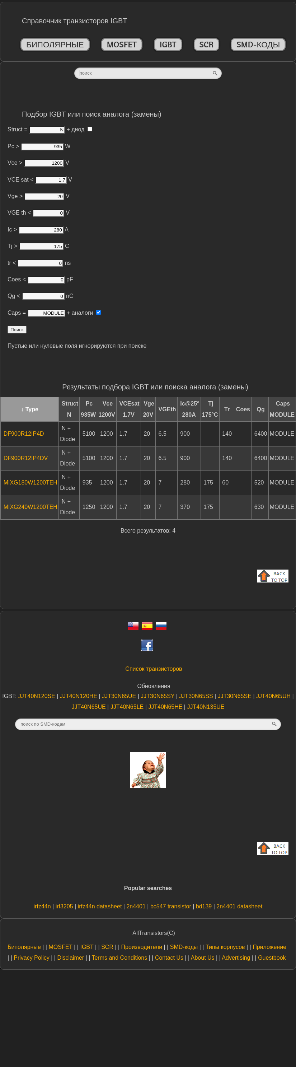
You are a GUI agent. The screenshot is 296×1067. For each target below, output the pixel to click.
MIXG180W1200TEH (30, 482)
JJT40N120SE (37, 696)
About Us (203, 958)
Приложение (269, 947)
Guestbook (272, 958)
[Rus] (161, 628)
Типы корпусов (225, 947)
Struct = (36, 129)
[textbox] (148, 73)
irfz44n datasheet (100, 906)
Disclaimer (70, 958)
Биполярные (55, 44)
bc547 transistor (171, 906)
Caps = (36, 313)
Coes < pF (40, 279)
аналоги (86, 313)
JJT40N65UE (90, 707)
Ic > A (38, 229)
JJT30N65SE (235, 696)
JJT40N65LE (128, 707)
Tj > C (38, 246)
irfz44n (43, 906)
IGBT (168, 44)
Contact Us (169, 958)
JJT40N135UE (205, 707)
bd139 (204, 906)
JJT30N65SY (158, 696)
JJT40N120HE (79, 696)
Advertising (236, 958)
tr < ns (39, 263)
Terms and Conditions (119, 958)
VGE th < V (39, 213)
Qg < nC (40, 296)
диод (81, 129)
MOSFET (122, 44)
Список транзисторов (153, 669)
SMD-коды (258, 44)
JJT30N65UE (120, 696)
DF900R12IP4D (24, 434)
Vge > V (39, 196)
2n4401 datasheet (239, 906)
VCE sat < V (40, 180)
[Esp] (147, 628)
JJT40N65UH (274, 696)
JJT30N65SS (197, 696)
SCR (206, 44)
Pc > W (39, 146)
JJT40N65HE (166, 707)
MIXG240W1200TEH (30, 507)
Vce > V (38, 163)
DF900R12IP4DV (26, 458)
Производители (142, 947)
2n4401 (136, 906)
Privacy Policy (32, 958)
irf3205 (65, 906)
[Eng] (133, 628)
